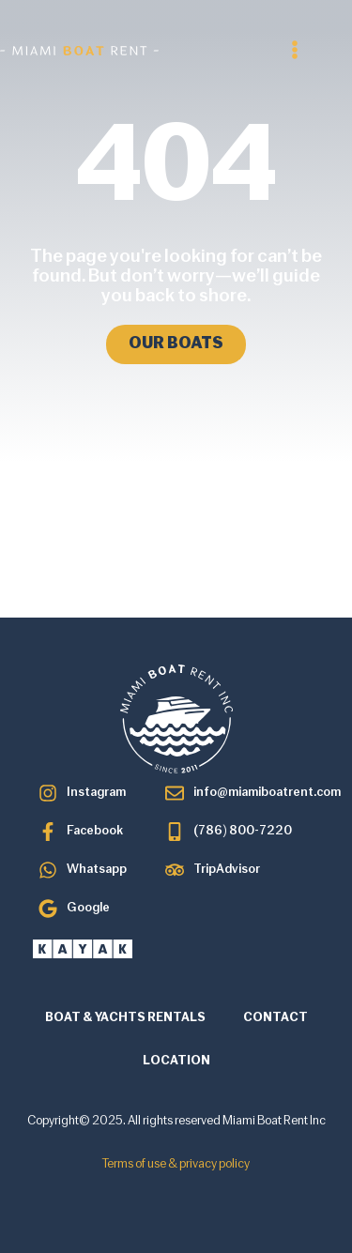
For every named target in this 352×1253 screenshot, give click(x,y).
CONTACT (275, 1018)
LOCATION (176, 1061)
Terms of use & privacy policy (176, 1164)
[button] (295, 50)
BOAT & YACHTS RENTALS (125, 1018)
